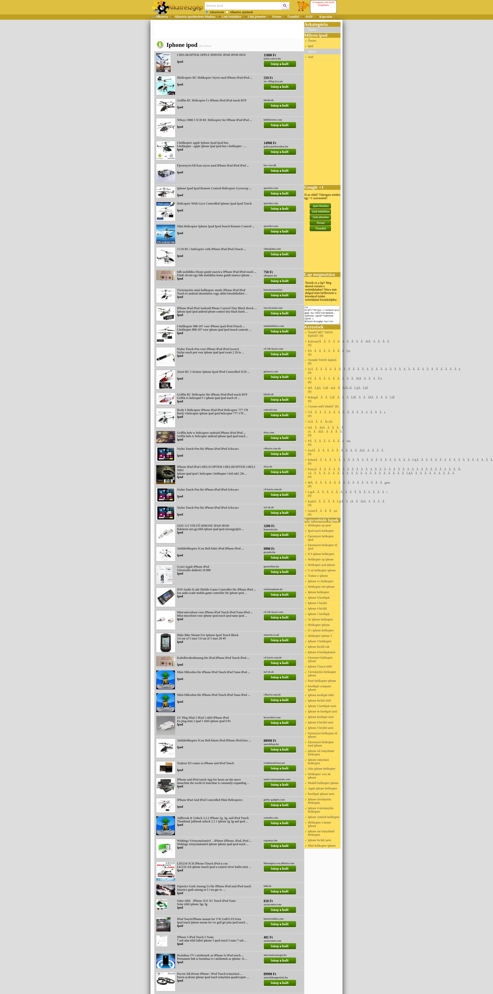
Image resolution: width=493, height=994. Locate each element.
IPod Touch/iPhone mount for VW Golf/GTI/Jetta (209, 919)
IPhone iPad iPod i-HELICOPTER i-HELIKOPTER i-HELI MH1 (216, 468)
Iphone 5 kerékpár (319, 614)
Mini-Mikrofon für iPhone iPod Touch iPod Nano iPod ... (213, 672)
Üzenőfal (293, 16)
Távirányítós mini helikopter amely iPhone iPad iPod (211, 290)
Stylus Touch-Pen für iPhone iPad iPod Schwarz (208, 448)
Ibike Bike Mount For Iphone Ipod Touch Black (207, 635)
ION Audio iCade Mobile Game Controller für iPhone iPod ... (216, 589)
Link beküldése (231, 16)
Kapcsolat (325, 16)
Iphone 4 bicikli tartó (320, 722)
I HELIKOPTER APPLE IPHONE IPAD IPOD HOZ (211, 54)
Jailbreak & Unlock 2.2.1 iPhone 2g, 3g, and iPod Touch (213, 818)
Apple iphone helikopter (322, 788)
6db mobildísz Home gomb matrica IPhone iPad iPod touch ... (216, 271)
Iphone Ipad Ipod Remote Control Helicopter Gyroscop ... (214, 188)
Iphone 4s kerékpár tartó (322, 711)
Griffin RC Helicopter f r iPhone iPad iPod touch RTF (212, 100)
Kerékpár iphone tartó (321, 793)
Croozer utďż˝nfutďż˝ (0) (323, 406)
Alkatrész (162, 16)
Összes (312, 29)
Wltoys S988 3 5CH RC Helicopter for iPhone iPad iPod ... (214, 120)
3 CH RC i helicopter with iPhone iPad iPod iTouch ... (211, 249)
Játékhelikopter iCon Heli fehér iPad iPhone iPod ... (210, 548)
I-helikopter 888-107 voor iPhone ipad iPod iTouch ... (211, 326)
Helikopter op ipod (319, 525)
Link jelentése (257, 16)
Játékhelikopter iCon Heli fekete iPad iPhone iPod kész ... (214, 740)
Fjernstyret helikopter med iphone (321, 744)
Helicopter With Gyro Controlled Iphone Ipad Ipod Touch (214, 203)
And (310, 57)
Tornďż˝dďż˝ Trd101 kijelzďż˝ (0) (320, 334)
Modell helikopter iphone (323, 783)
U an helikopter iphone (322, 570)
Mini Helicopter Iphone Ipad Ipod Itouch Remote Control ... (215, 226)
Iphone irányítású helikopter (318, 761)
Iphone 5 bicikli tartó (320, 727)
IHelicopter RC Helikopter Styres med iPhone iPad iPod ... (214, 77)
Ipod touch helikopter (321, 530)
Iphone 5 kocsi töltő (320, 666)
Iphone (312, 51)
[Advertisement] (222, 30)
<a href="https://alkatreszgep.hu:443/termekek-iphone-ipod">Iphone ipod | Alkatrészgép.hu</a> (322, 314)
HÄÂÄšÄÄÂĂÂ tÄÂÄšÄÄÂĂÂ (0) (327, 431)
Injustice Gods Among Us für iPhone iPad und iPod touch (214, 886)
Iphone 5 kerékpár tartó (322, 706)
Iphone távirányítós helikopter (319, 801)
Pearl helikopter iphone (322, 680)
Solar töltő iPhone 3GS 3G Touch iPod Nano (206, 900)
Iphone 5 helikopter (319, 641)
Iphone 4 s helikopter (321, 581)
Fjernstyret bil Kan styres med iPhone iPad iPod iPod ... (213, 165)
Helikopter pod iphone (321, 564)
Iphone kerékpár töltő (321, 695)
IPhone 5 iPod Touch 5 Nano (195, 937)
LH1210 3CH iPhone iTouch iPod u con (202, 863)
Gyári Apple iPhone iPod (193, 566)
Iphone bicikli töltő (319, 700)
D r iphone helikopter (321, 630)
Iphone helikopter (318, 592)
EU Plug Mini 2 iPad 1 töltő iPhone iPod (203, 717)
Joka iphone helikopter (321, 768)
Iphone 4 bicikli (317, 608)
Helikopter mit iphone (321, 586)
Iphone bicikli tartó (319, 840)
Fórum (276, 16)
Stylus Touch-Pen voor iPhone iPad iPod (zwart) (208, 349)
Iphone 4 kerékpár (319, 597)
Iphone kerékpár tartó (321, 716)
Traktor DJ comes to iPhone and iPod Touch (205, 763)
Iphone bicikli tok (318, 646)
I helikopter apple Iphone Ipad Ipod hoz (203, 142)
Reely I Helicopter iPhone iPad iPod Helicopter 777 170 (212, 410)
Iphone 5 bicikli (317, 603)
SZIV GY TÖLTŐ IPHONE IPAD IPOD (203, 525)
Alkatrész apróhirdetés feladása (195, 16)
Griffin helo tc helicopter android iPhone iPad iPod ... (211, 432)
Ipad (310, 46)
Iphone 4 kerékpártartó (321, 652)
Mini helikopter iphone (322, 845)
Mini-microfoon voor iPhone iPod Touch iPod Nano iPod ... (215, 612)
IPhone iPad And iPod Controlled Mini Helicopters (210, 799)
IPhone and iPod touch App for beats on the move (209, 779)
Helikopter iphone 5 (320, 635)
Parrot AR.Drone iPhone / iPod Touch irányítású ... (209, 973)
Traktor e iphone (318, 575)
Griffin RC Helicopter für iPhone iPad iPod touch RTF (212, 394)
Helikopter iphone (319, 624)
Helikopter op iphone (321, 559)
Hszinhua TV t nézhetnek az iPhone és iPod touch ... (210, 955)
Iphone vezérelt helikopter (324, 817)
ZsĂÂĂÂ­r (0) (320, 421)
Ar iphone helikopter (320, 619)
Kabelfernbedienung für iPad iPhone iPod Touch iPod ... (213, 657)
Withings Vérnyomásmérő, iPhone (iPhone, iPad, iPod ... (214, 840)
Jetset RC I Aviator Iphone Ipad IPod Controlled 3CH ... (213, 371)
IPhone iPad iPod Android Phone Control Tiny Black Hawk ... (217, 308)
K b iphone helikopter (321, 554)
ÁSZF (309, 16)
